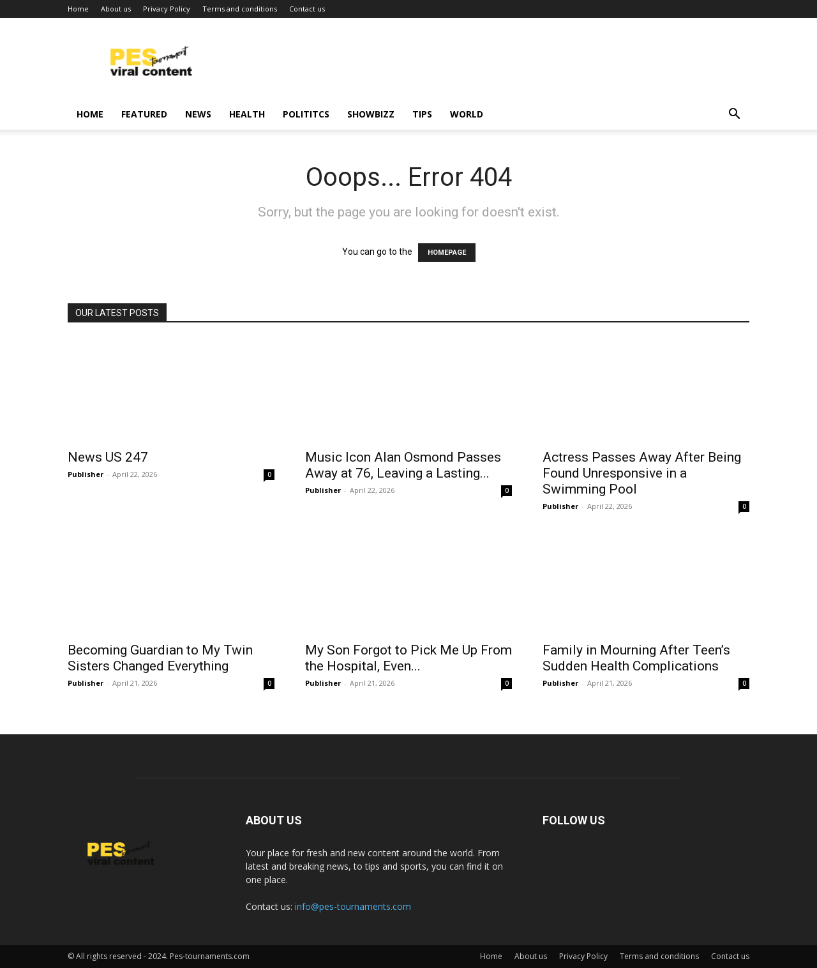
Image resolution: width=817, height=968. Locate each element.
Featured (144, 114)
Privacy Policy (166, 8)
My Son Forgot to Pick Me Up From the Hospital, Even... (408, 658)
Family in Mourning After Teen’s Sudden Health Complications (636, 658)
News (198, 114)
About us (116, 8)
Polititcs (306, 114)
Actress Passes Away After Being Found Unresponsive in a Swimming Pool (642, 473)
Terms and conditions (239, 8)
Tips (422, 114)
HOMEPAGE (447, 252)
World (466, 114)
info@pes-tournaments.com (353, 906)
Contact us (307, 8)
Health (247, 114)
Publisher (85, 474)
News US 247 (108, 457)
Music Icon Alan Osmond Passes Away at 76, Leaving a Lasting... (403, 465)
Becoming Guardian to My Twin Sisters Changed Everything (160, 658)
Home (78, 8)
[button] (734, 115)
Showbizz (370, 114)
